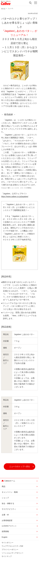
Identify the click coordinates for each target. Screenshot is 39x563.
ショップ (5, 498)
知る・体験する (8, 503)
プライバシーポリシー (10, 549)
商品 (3, 486)
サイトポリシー (7, 542)
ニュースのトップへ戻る (19, 466)
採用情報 (5, 531)
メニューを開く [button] (35, 3)
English (4, 537)
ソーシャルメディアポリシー (12, 553)
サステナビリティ (9, 509)
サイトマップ (7, 556)
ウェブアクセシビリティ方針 (12, 546)
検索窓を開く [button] (30, 2)
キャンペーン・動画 (10, 492)
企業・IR (5, 515)
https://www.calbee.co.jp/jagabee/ (14, 196)
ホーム (3, 8)
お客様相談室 (7, 520)
